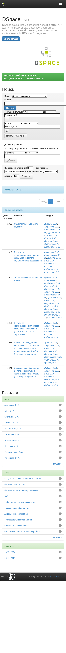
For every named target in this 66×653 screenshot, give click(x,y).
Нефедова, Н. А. (51, 303)
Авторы (8, 176)
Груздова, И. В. (54, 297)
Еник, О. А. (52, 235)
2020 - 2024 (9, 552)
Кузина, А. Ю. (50, 238)
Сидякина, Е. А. (51, 244)
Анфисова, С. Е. (51, 227)
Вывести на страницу (15, 168)
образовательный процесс (16, 525)
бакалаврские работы (14, 484)
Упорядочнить (32, 171)
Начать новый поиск (15, 136)
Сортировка (42, 168)
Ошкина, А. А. (50, 241)
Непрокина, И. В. (52, 289)
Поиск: (7, 96)
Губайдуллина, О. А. (13, 452)
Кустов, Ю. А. (50, 286)
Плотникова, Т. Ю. (53, 357)
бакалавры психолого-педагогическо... (22, 490)
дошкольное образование (16, 514)
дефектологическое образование (19, 502)
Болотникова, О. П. (13, 428)
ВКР (6, 496)
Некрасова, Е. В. (52, 379)
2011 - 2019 (9, 558)
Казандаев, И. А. (55, 318)
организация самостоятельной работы (22, 531)
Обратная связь (57, 576)
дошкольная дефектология (16, 508)
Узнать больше (11, 39)
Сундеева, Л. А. (51, 306)
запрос (7, 100)
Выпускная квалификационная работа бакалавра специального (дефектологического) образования (26, 329)
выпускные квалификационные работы (22, 478)
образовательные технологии (18, 520)
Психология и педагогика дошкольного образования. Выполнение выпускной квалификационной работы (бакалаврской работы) (26, 348)
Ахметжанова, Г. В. (13, 440)
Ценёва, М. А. (50, 363)
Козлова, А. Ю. (51, 263)
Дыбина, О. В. (50, 224)
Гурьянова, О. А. (12, 458)
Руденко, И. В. (51, 277)
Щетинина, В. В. (52, 247)
